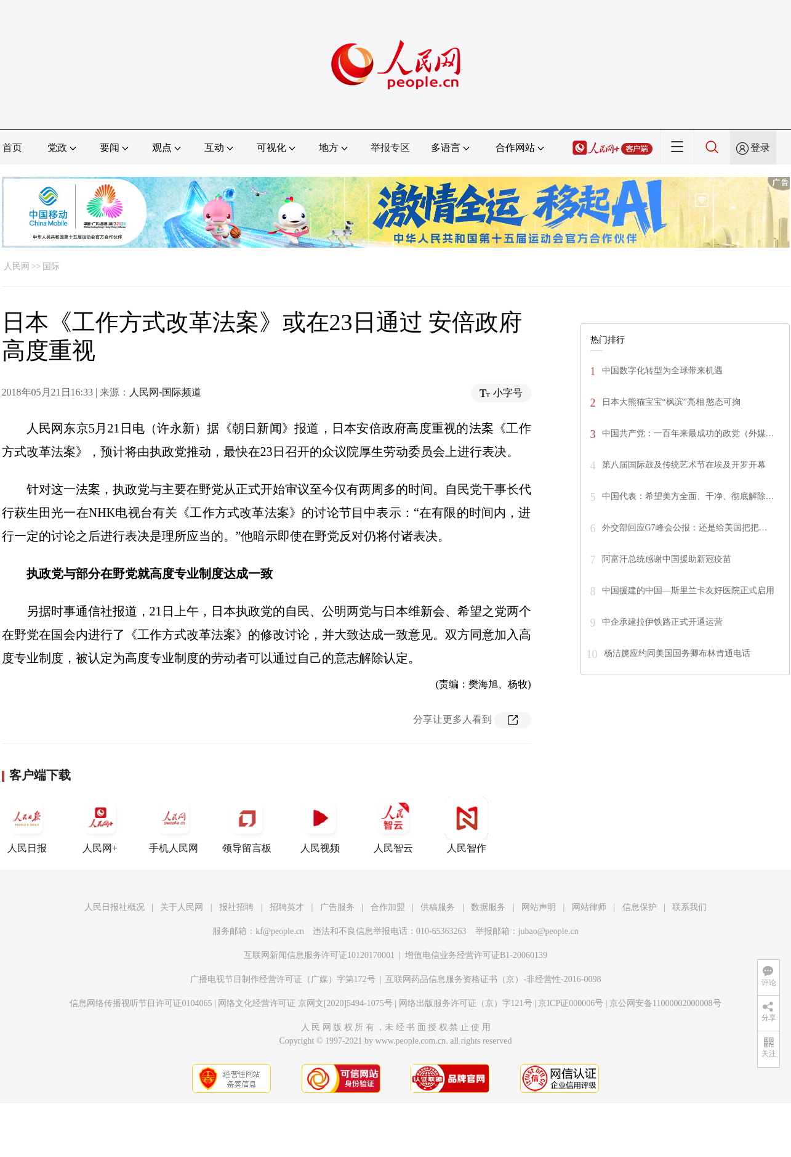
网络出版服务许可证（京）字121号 (465, 1003)
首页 (12, 147)
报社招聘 (236, 907)
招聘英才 (287, 907)
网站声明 (538, 907)
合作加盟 (388, 907)
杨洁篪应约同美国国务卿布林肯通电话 (677, 653)
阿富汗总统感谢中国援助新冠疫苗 (666, 559)
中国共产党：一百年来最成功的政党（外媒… (688, 433)
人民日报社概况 (114, 907)
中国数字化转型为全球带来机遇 (662, 370)
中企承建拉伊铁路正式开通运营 (662, 622)
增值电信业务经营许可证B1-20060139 (476, 955)
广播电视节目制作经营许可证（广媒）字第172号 (282, 979)
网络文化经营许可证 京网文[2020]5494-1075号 (305, 1003)
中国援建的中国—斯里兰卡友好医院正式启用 (688, 590)
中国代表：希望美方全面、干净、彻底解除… (688, 496)
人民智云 (393, 825)
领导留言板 (246, 825)
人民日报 (27, 825)
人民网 (17, 266)
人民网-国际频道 (165, 392)
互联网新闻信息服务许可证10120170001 (319, 955)
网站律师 (589, 907)
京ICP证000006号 (570, 1003)
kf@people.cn (279, 931)
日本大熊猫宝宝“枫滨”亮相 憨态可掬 (671, 402)
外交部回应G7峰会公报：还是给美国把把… (685, 527)
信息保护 (639, 907)
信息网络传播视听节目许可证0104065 (141, 1003)
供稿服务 (437, 907)
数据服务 (488, 907)
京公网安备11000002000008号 (665, 1003)
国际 (51, 266)
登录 (760, 147)
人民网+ (100, 825)
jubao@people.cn (548, 931)
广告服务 (337, 907)
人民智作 (466, 825)
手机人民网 (173, 825)
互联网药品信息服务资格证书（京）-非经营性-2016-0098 (493, 979)
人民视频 (320, 825)
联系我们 (689, 907)
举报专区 (390, 147)
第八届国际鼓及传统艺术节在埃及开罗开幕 (684, 464)
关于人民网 (181, 907)
